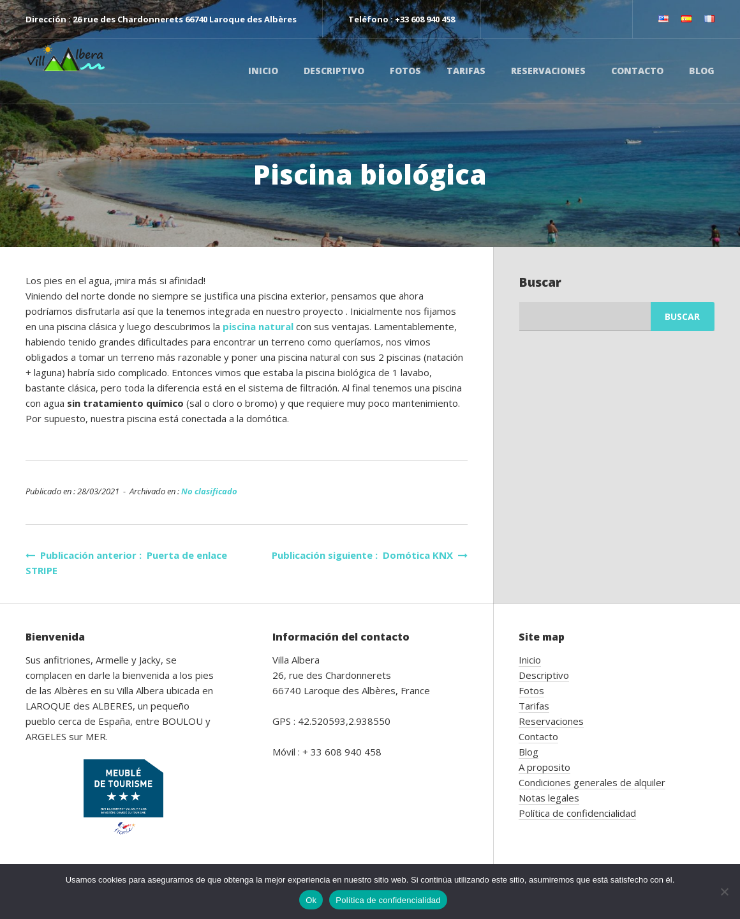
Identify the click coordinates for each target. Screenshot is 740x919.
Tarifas (466, 71)
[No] (724, 891)
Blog (701, 71)
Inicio (263, 71)
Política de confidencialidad (577, 813)
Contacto (637, 71)
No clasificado (209, 491)
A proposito (544, 767)
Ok (311, 900)
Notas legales (549, 797)
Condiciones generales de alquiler (592, 782)
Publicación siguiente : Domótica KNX (370, 555)
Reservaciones (548, 71)
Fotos (405, 71)
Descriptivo (334, 71)
